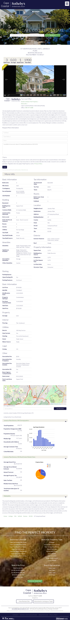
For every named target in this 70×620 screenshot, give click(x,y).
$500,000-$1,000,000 (18, 575)
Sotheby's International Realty (28, 614)
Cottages (51, 542)
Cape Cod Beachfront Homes (18, 547)
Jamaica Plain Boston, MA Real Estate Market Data (19, 457)
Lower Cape (51, 572)
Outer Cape (52, 575)
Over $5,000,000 (18, 568)
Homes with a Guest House (52, 544)
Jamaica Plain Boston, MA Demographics (16, 420)
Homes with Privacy (51, 551)
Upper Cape (51, 568)
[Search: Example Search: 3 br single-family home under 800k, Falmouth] (27, 35)
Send (4, 167)
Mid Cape (52, 570)
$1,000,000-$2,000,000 (18, 572)
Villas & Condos (51, 556)
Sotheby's (15, 614)
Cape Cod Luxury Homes (18, 553)
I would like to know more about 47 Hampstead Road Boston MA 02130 (35, 149)
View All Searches (35, 581)
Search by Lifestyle (18, 539)
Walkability (7, 496)
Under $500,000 (18, 577)
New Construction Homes (52, 547)
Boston (25, 516)
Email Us (4, 13)
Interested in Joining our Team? (43, 601)
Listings (11, 516)
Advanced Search (35, 39)
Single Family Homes (52, 558)
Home (5, 516)
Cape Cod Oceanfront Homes (18, 556)
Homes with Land (52, 549)
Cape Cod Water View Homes (18, 551)
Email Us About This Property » (29, 101)
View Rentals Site (24, 601)
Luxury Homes (52, 560)
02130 (30, 516)
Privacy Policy (38, 163)
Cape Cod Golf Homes (18, 549)
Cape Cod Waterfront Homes (18, 544)
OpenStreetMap (57, 403)
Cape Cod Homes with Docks (18, 542)
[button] (52, 35)
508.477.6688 (11, 12)
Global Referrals (43, 614)
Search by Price (18, 565)
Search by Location (52, 565)
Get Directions (60, 408)
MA (15, 516)
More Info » (24, 103)
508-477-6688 (29, 107)
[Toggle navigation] (67, 3)
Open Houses (52, 553)
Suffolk (20, 516)
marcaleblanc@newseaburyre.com (20, 609)
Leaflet (51, 403)
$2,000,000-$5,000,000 (18, 570)
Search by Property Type (52, 539)
